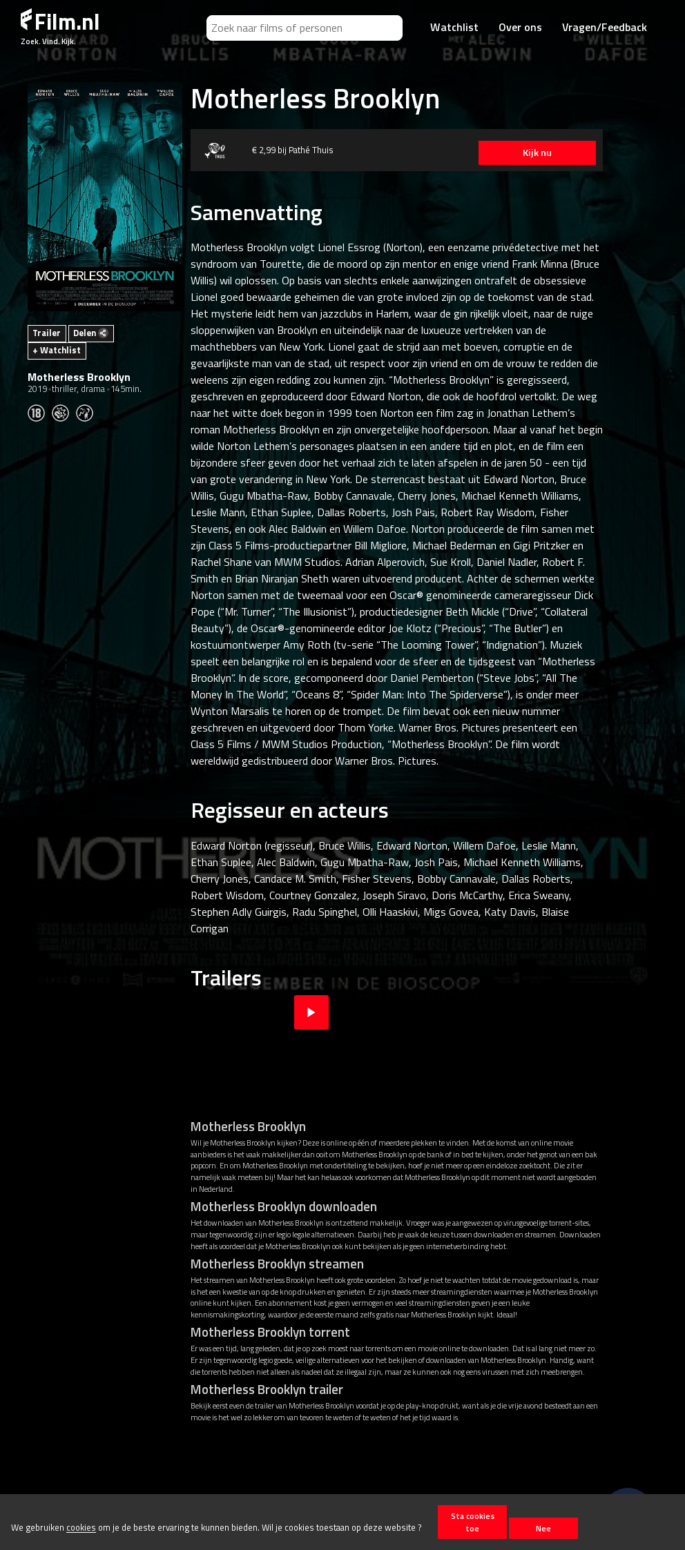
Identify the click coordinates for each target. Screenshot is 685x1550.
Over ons (520, 27)
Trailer (46, 333)
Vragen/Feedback (604, 27)
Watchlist (454, 27)
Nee (543, 1528)
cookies (81, 1528)
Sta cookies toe (472, 1521)
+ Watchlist (56, 350)
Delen (90, 333)
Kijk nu (537, 152)
